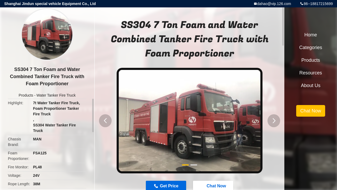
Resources (310, 72)
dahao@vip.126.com (274, 4)
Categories (310, 47)
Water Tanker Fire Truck (56, 95)
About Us (310, 85)
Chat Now (310, 110)
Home (310, 34)
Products (26, 95)
